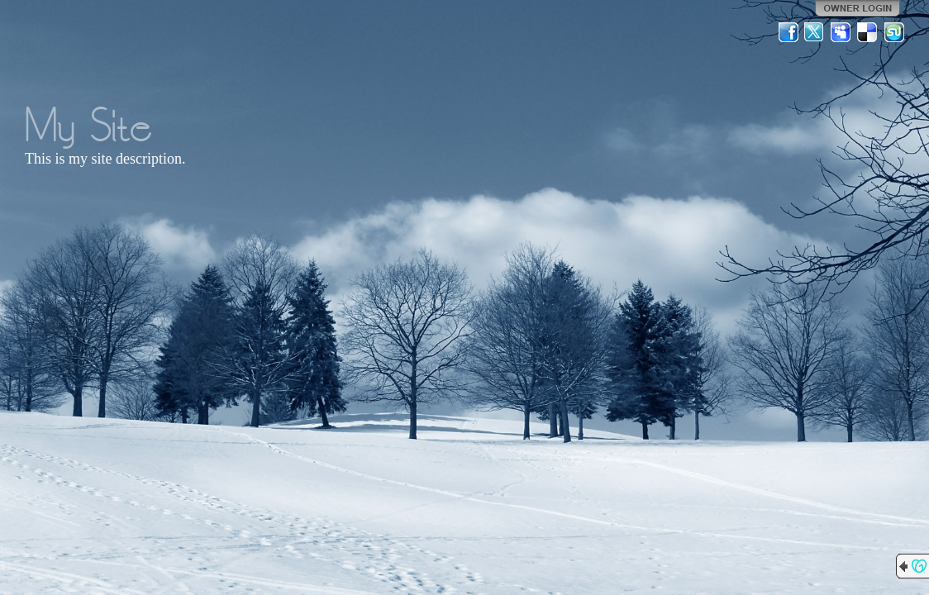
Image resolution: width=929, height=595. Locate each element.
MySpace (841, 32)
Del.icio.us (867, 32)
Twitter (815, 32)
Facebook (788, 32)
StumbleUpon (894, 32)
